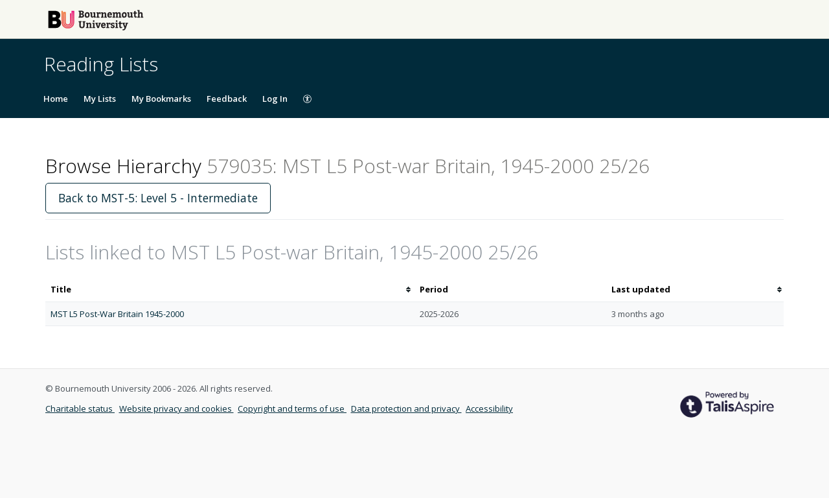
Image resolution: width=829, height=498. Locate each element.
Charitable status (80, 408)
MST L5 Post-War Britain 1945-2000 (117, 314)
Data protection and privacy (406, 408)
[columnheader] (229, 290)
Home (55, 98)
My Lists (100, 98)
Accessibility (489, 408)
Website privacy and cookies (176, 408)
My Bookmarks (161, 98)
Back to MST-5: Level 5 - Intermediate (158, 198)
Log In (275, 98)
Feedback (227, 98)
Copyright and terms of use (292, 408)
